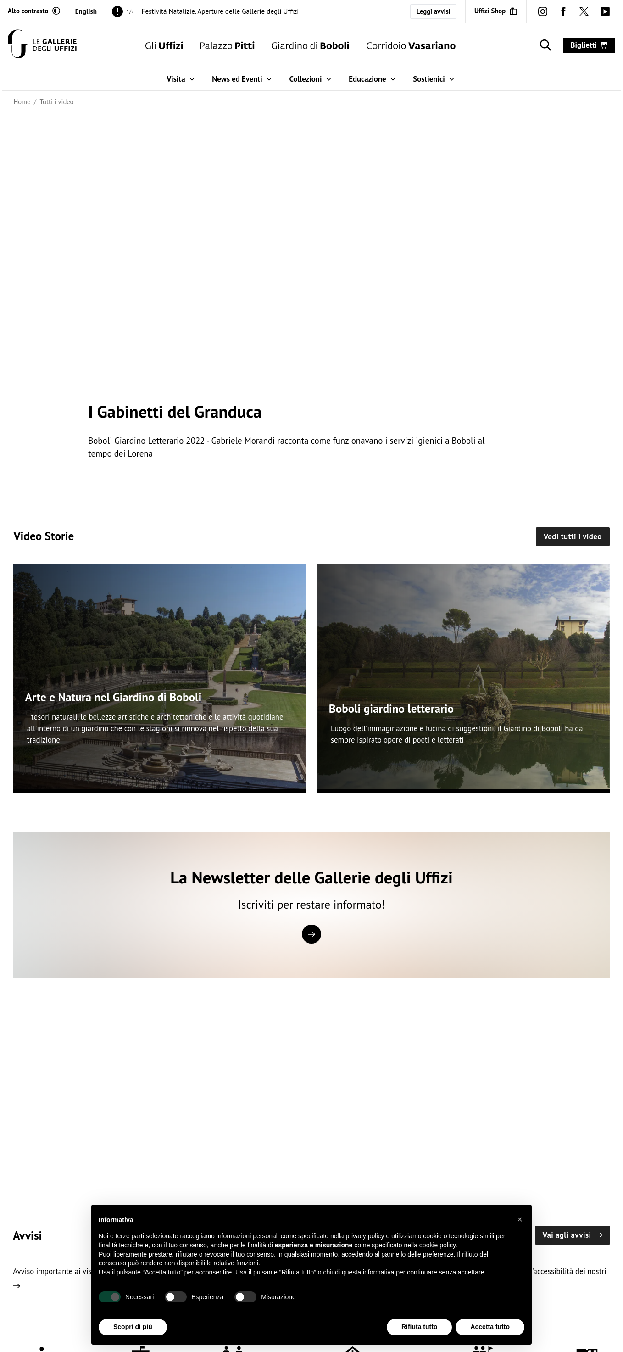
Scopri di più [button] (132, 1327)
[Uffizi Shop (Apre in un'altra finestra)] (495, 11)
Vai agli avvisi (572, 1235)
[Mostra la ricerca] (543, 45)
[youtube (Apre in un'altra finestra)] (605, 11)
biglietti (589, 45)
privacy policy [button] (365, 1236)
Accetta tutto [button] (490, 1327)
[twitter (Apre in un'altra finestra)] (584, 11)
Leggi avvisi (434, 11)
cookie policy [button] (437, 1245)
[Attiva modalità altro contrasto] (34, 11)
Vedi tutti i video (573, 536)
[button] (519, 1219)
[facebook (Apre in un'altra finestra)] (563, 11)
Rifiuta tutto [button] (419, 1327)
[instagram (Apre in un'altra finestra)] (542, 11)
